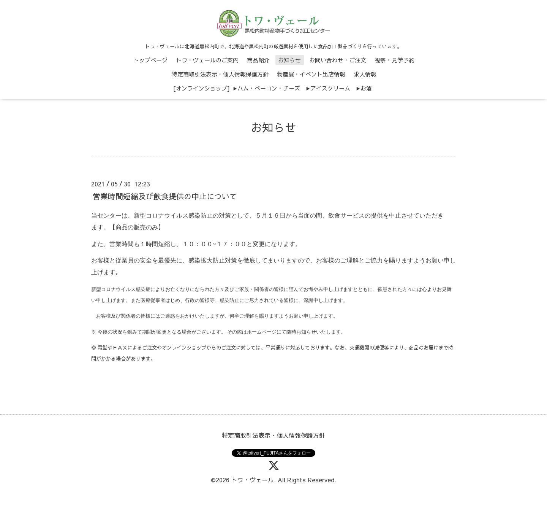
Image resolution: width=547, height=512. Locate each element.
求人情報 (365, 74)
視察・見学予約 (394, 60)
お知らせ (289, 60)
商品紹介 (258, 60)
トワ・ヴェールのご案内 (207, 60)
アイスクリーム (330, 88)
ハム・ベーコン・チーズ (268, 88)
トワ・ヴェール (252, 479)
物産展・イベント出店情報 (311, 74)
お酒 (366, 88)
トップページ (150, 60)
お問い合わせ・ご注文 (337, 60)
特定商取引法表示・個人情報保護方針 (220, 74)
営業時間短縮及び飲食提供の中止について (165, 196)
